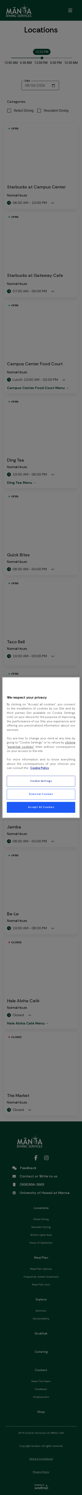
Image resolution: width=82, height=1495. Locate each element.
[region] (41, 747)
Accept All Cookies (41, 807)
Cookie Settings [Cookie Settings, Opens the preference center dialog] (41, 781)
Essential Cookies (41, 794)
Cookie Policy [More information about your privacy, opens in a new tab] (39, 768)
